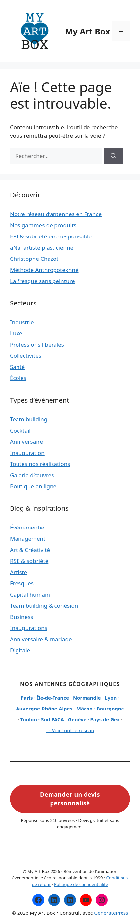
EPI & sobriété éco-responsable (51, 236)
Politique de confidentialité (81, 884)
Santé (17, 367)
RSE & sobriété (29, 561)
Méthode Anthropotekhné (44, 270)
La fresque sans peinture (42, 281)
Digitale (20, 650)
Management (27, 538)
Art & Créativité (30, 549)
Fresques (22, 583)
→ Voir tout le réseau (70, 730)
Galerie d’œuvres (32, 475)
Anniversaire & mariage (41, 639)
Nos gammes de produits (43, 225)
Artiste (18, 572)
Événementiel (28, 527)
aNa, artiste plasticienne (41, 247)
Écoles (18, 378)
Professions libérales (37, 344)
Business (21, 616)
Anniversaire (26, 441)
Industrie (22, 322)
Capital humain (30, 594)
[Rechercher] (113, 156)
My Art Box (87, 31)
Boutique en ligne (33, 486)
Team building (28, 419)
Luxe (16, 333)
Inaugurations (28, 628)
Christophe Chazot (34, 258)
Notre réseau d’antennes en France (56, 214)
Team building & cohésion (44, 605)
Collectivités (25, 355)
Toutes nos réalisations (40, 464)
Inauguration (27, 453)
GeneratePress (111, 913)
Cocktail (20, 430)
